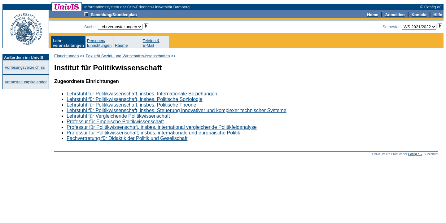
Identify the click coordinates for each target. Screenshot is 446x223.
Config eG (415, 154)
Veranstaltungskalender (26, 82)
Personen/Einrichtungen (99, 43)
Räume (121, 45)
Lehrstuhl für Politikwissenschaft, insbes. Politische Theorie (131, 104)
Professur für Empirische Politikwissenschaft (115, 121)
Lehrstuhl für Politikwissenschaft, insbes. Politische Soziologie (134, 99)
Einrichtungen (66, 56)
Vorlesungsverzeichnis (25, 67)
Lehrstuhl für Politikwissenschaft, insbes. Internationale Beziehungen (142, 93)
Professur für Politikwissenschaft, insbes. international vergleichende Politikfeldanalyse (162, 127)
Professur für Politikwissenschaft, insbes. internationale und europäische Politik (153, 132)
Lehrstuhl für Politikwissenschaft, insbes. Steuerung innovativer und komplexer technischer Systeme (176, 110)
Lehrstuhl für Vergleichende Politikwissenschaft (118, 116)
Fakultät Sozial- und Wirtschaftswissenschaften (128, 56)
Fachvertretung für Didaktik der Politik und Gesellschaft (127, 138)
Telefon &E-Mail (151, 43)
